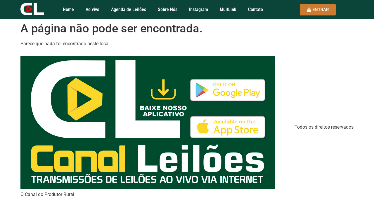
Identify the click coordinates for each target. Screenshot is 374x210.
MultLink (228, 9)
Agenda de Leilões (128, 9)
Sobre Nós (167, 9)
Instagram (198, 9)
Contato (255, 9)
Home (68, 9)
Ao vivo (92, 9)
